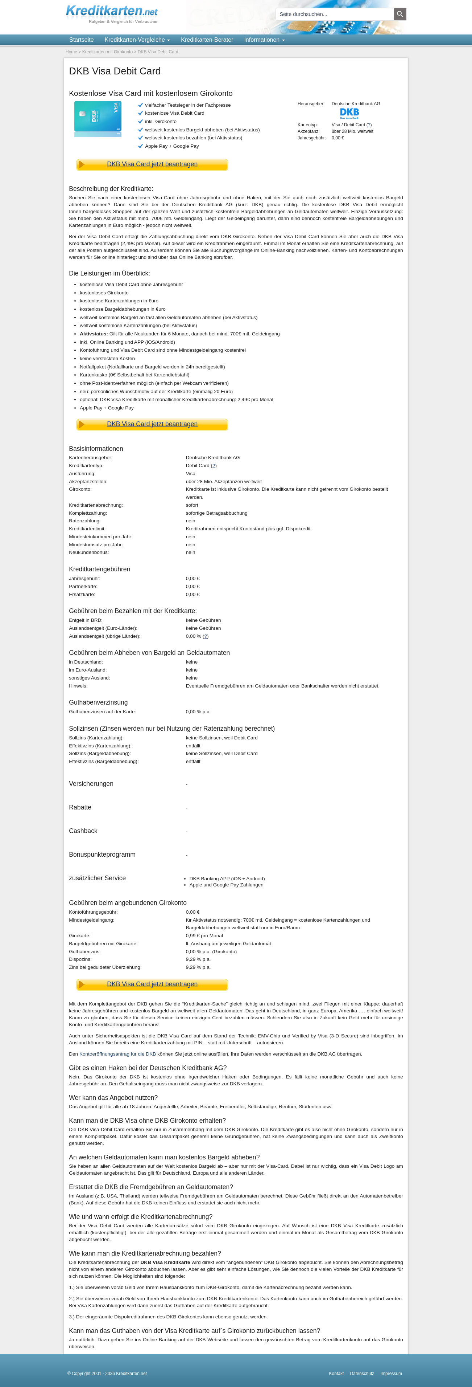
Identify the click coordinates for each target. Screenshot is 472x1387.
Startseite (81, 40)
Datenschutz (362, 1373)
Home (71, 51)
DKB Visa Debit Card (158, 51)
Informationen (264, 40)
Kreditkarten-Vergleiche (137, 40)
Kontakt (336, 1373)
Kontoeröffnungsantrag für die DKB (117, 1054)
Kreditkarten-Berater (207, 40)
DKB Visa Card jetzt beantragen (152, 164)
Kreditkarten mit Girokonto (107, 51)
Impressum (391, 1373)
